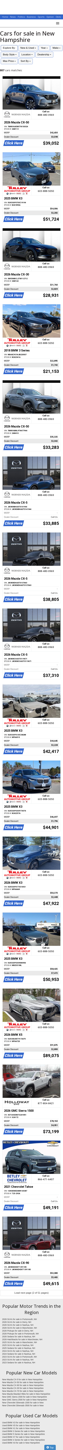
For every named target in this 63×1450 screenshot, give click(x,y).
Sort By (25, 61)
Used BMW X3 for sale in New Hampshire (21, 1422)
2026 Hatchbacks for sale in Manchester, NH (22, 1339)
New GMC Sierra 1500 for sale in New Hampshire (24, 1397)
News (13, 17)
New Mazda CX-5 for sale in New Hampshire (22, 1379)
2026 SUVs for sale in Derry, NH (16, 1322)
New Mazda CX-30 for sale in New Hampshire (23, 1388)
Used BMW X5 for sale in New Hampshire (21, 1425)
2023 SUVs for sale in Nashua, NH (17, 1360)
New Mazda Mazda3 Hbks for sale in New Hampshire (26, 1394)
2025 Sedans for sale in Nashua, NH (18, 1348)
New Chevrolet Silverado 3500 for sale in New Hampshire (23, 1405)
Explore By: (9, 48)
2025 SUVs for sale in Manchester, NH (19, 1342)
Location (27, 54)
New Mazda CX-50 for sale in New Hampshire (23, 1382)
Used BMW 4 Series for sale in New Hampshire (23, 1440)
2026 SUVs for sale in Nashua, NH (17, 1325)
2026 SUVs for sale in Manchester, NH (19, 1328)
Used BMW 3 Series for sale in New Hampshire (23, 1431)
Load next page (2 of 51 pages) (31, 1292)
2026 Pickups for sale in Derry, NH (17, 1331)
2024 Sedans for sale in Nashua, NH (18, 1354)
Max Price (9, 61)
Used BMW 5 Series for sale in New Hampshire (23, 1434)
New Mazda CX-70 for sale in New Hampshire (23, 1391)
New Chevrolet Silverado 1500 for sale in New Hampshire (23, 1402)
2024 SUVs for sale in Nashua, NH (17, 1351)
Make (56, 48)
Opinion (50, 17)
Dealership (44, 54)
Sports (41, 17)
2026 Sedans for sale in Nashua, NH (18, 1336)
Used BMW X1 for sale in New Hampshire (21, 1428)
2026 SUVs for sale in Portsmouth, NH (19, 1319)
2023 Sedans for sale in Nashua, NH (18, 1362)
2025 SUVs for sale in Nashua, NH (17, 1345)
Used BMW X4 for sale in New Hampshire (21, 1443)
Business (31, 17)
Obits (58, 17)
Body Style (10, 54)
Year (44, 48)
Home (5, 17)
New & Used (28, 48)
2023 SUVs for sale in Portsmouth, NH (19, 1357)
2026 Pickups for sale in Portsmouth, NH (20, 1334)
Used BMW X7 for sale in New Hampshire (21, 1437)
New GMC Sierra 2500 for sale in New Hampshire (24, 1400)
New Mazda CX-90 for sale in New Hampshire (23, 1385)
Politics (21, 17)
